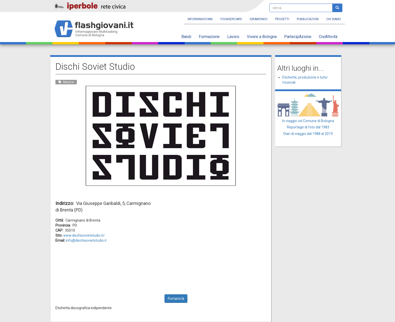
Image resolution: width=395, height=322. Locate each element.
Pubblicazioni (308, 19)
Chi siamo (333, 19)
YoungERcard (231, 19)
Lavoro (233, 36)
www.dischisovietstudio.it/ (84, 235)
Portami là (176, 299)
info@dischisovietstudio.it (86, 240)
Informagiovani (200, 19)
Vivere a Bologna (262, 36)
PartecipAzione (297, 36)
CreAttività (328, 36)
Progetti (282, 19)
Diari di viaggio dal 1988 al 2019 (308, 134)
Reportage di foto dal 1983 (308, 127)
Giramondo (259, 19)
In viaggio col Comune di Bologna (308, 121)
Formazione (209, 36)
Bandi (186, 36)
